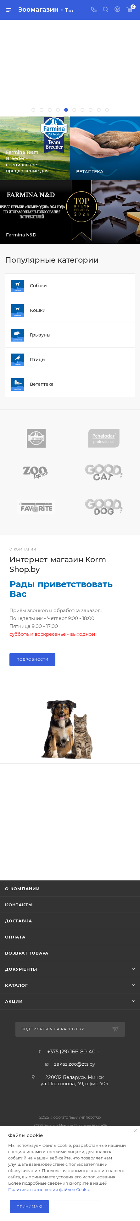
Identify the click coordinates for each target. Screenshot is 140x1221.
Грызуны (40, 335)
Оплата (15, 936)
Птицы (37, 359)
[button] (33, 110)
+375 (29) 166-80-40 (71, 1051)
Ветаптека (41, 384)
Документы (21, 969)
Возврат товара (26, 953)
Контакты (18, 904)
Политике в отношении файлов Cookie (49, 1189)
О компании (22, 888)
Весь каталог (133, 260)
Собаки (38, 286)
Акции (14, 1001)
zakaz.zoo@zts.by (74, 1064)
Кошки (38, 310)
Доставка (18, 920)
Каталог (16, 985)
